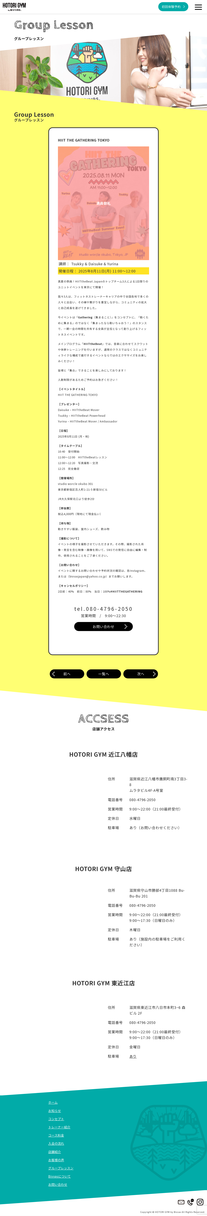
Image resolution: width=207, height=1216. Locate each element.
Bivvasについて (59, 1176)
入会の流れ (56, 1143)
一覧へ (103, 674)
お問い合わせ (103, 626)
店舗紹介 (55, 1151)
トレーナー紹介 (59, 1127)
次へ (140, 674)
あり (133, 1056)
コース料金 (56, 1135)
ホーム (53, 1102)
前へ (67, 674)
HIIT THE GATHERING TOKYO (84, 140)
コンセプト (56, 1119)
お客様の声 (56, 1160)
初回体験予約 (170, 6)
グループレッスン (61, 1168)
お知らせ (55, 1110)
